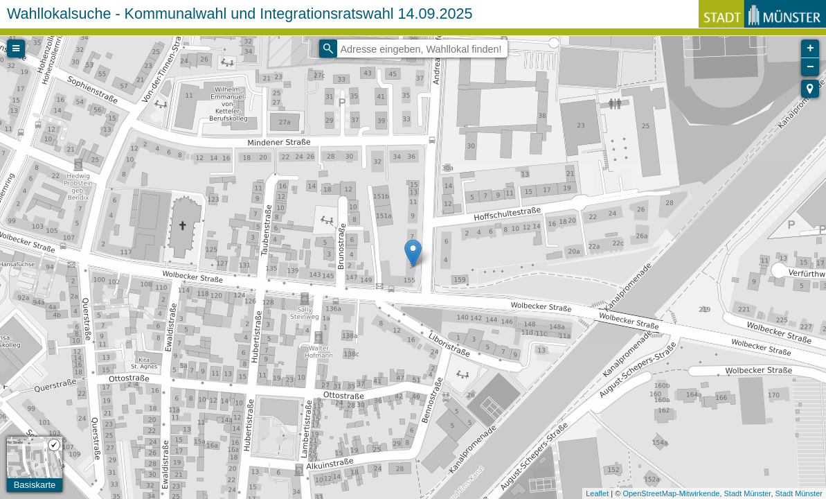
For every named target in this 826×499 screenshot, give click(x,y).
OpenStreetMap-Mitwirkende (670, 493)
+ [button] (810, 48)
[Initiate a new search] (328, 49)
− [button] (810, 67)
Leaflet (597, 493)
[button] (810, 89)
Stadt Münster (747, 493)
